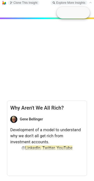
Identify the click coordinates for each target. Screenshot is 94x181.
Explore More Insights (69, 3)
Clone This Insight (24, 3)
